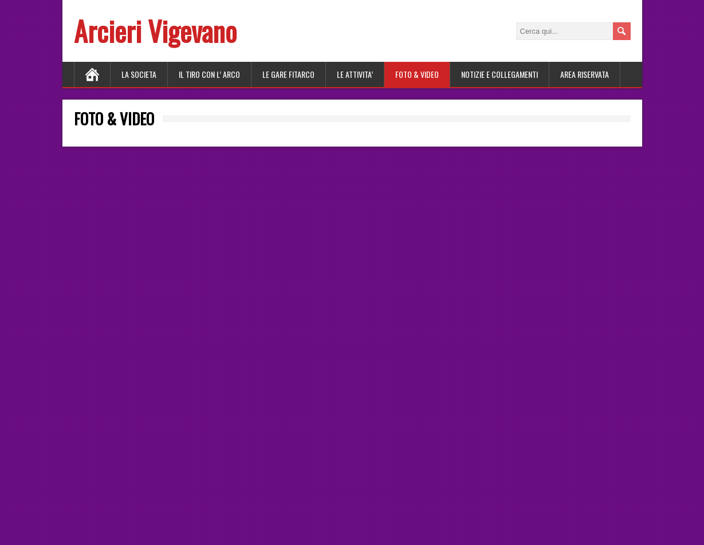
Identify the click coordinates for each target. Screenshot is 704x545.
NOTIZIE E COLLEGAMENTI (499, 74)
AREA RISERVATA (584, 74)
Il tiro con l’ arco (209, 74)
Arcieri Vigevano (155, 30)
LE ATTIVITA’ (355, 74)
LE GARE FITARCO (288, 74)
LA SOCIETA (138, 74)
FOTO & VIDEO (417, 74)
